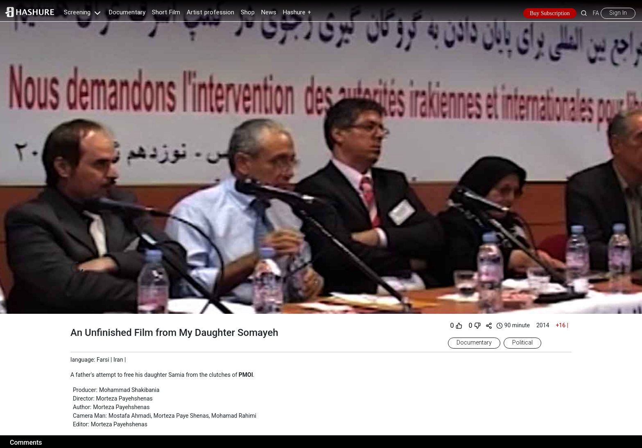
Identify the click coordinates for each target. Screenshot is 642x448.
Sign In (618, 13)
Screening (83, 13)
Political (522, 342)
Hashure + (297, 13)
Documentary (127, 13)
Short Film (166, 13)
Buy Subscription (550, 13)
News (268, 13)
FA (596, 13)
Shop (248, 13)
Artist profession (210, 13)
